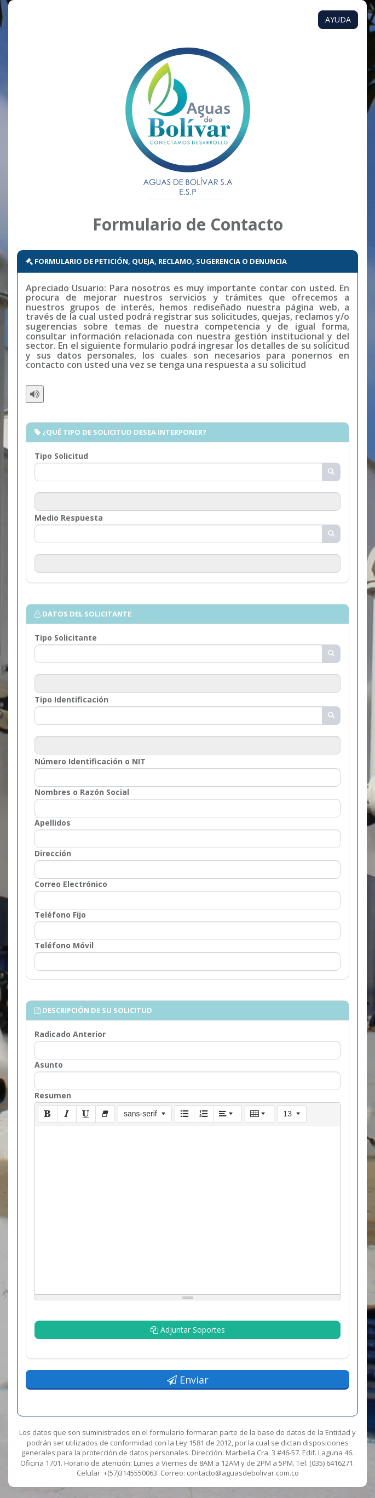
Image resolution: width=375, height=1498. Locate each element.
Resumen (52, 1095)
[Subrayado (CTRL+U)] (86, 1114)
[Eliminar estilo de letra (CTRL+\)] (105, 1114)
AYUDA (338, 19)
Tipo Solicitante (65, 637)
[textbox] (187, 1208)
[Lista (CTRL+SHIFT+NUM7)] (184, 1114)
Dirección (52, 853)
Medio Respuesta (68, 517)
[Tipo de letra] (145, 1114)
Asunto (48, 1064)
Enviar (188, 1379)
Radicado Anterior (70, 1034)
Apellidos (52, 822)
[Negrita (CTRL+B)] (47, 1114)
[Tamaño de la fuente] (291, 1114)
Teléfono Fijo (60, 914)
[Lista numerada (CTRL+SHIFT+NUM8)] (204, 1114)
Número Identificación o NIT (90, 761)
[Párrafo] (228, 1114)
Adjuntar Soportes (188, 1329)
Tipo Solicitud (61, 456)
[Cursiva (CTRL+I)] (67, 1114)
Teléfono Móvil (64, 945)
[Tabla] (259, 1114)
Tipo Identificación (71, 699)
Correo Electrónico (70, 884)
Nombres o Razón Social (81, 792)
